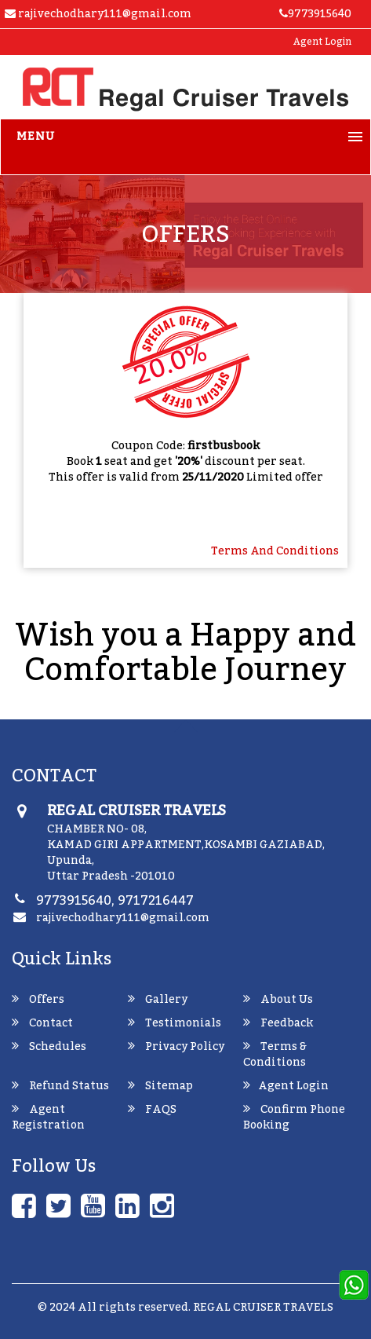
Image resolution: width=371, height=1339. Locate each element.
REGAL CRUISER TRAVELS (263, 1308)
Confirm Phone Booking (294, 1117)
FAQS (152, 1110)
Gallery (157, 1000)
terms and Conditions (275, 551)
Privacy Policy (176, 1047)
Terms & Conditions (275, 1054)
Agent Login (322, 41)
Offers (38, 1000)
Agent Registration (48, 1117)
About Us (278, 1000)
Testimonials (174, 1023)
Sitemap (160, 1086)
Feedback (278, 1023)
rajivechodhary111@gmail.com (122, 918)
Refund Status (60, 1086)
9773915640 (315, 14)
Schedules (49, 1047)
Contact (42, 1023)
